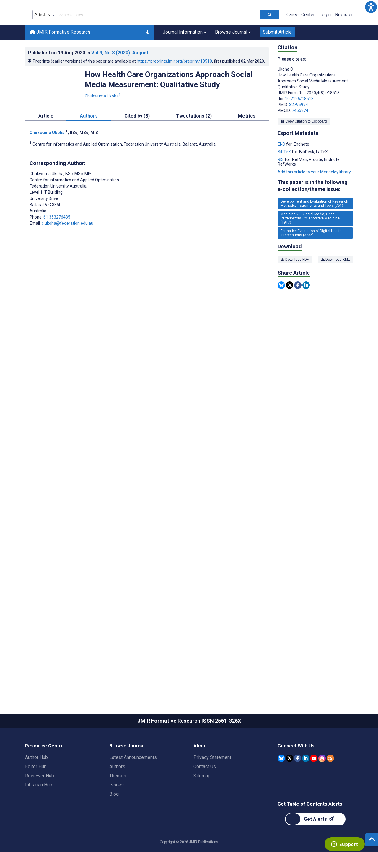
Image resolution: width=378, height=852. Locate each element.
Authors (117, 793)
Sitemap (202, 802)
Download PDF (295, 286)
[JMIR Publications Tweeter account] (289, 785)
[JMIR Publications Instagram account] (322, 785)
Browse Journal (126, 772)
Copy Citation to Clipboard (304, 148)
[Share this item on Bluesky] (281, 311)
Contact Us (204, 793)
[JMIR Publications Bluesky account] (281, 785)
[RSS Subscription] (330, 785)
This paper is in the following (313, 212)
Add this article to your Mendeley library (314, 198)
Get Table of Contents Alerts (310, 830)
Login (325, 41)
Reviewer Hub (39, 802)
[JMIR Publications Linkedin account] (305, 785)
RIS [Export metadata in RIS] (281, 186)
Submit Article (277, 58)
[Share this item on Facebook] (298, 311)
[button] (370, 7)
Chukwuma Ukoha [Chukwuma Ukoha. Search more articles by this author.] (103, 122)
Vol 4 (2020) (119, 79)
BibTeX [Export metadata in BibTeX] (285, 178)
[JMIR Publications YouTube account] (313, 785)
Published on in (88, 79)
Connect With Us (296, 772)
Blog (114, 820)
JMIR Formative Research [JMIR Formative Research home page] (60, 58)
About (200, 772)
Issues (116, 811)
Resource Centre (44, 772)
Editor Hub (36, 793)
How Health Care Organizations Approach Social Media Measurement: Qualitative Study (168, 106)
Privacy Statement (212, 784)
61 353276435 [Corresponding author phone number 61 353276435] (56, 243)
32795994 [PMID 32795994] (298, 131)
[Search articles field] (158, 41)
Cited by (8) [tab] (137, 142)
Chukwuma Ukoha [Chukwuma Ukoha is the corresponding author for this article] (61, 200)
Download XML (335, 286)
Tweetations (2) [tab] (194, 142)
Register (344, 41)
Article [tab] (45, 142)
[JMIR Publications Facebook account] (297, 785)
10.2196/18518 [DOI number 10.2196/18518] (299, 125)
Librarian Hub (38, 811)
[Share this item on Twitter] (289, 311)
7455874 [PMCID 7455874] (300, 137)
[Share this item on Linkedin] (306, 311)
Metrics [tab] (246, 142)
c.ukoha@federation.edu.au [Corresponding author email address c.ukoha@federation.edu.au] (67, 249)
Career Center (300, 41)
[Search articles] (269, 41)
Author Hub (36, 784)
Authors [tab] (89, 142)
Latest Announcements (133, 784)
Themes (117, 802)
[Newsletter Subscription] (315, 845)
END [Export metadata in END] (282, 170)
